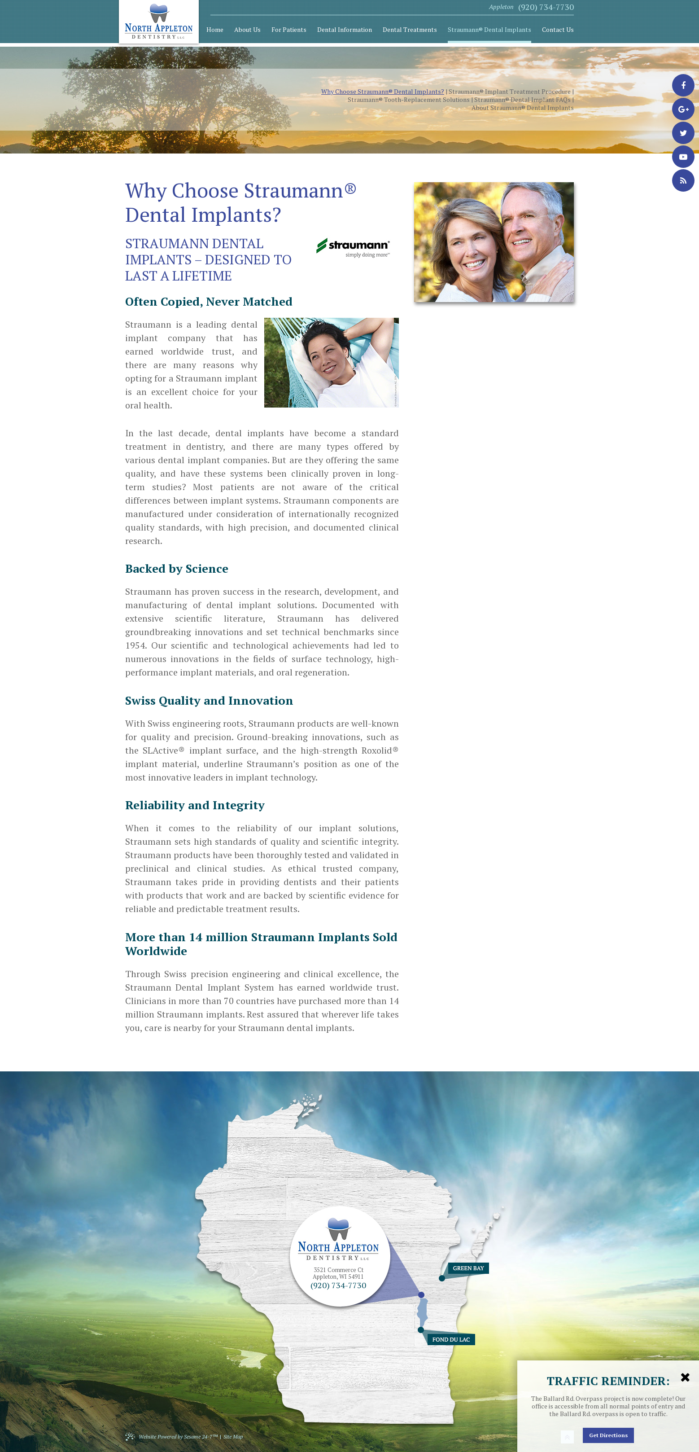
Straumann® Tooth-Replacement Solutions (409, 100)
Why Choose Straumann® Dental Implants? (382, 92)
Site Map (233, 1436)
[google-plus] (683, 109)
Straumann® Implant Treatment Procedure (510, 92)
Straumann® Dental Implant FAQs (522, 100)
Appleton (501, 6)
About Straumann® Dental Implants (523, 108)
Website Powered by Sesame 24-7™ (171, 1436)
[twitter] (683, 133)
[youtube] (683, 156)
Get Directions (608, 1435)
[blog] (683, 180)
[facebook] (683, 85)
